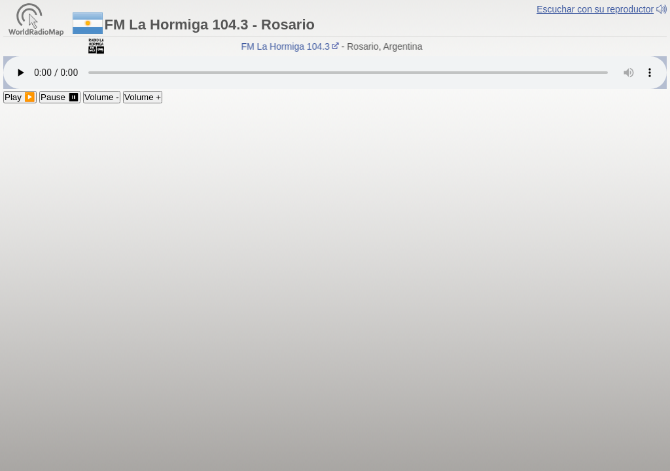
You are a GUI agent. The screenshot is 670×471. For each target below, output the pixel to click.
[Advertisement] (335, 201)
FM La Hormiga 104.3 (293, 46)
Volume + (142, 97)
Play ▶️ (20, 97)
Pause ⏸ (60, 97)
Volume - (101, 97)
